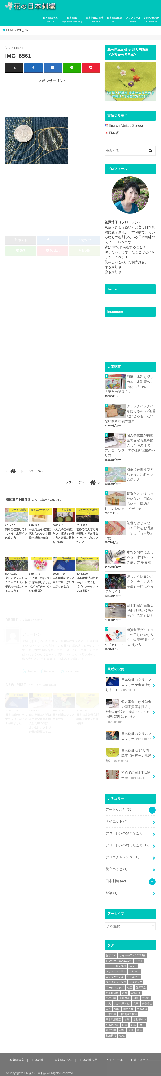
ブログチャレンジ (122, 853)
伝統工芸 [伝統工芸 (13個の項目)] (111, 994)
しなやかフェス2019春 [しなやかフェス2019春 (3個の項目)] (119, 956)
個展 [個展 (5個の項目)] (135, 994)
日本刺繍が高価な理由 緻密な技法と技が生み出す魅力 (140, 609)
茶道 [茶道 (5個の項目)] (130, 1026)
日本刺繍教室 (50, 19)
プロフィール (133, 19)
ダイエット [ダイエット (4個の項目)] (133, 972)
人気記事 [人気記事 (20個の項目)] (136, 988)
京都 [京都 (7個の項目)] (124, 988)
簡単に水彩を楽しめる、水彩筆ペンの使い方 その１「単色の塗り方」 (129, 384)
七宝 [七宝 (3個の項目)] (129, 983)
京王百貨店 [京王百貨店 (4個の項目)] (112, 988)
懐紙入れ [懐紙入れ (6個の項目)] (128, 1004)
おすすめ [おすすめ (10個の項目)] (111, 951)
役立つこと (116, 865)
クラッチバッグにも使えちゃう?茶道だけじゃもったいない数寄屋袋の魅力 (130, 413)
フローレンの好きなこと (127, 830)
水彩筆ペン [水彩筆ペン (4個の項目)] (139, 1015)
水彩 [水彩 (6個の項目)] (127, 1015)
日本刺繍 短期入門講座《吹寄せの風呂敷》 (128, 753)
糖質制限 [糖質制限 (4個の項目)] (111, 1026)
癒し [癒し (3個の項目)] (142, 1020)
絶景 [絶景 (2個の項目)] (122, 1026)
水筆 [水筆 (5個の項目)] (124, 1020)
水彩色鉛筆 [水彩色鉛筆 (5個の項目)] (112, 1020)
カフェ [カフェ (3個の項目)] (133, 961)
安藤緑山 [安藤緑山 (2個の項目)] (147, 999)
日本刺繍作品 (114, 19)
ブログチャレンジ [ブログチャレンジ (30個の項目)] (116, 977)
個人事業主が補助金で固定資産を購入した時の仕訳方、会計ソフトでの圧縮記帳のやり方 (130, 445)
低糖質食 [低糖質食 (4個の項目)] (124, 994)
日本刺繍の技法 (94, 19)
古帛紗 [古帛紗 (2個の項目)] (146, 994)
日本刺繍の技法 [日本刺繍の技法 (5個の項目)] (128, 1010)
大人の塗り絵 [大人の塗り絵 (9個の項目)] (122, 999)
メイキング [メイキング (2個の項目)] (136, 977)
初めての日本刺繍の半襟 (128, 772)
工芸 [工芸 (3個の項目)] (108, 1004)
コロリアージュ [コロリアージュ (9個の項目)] (114, 972)
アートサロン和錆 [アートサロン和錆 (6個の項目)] (116, 961)
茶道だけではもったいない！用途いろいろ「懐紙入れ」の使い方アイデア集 (129, 500)
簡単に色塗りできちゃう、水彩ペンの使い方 (140, 474)
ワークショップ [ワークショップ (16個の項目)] (114, 983)
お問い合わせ (151, 19)
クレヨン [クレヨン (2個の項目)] (135, 967)
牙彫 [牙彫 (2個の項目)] (133, 1020)
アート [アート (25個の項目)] (139, 956)
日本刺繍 (72, 19)
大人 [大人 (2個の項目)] (108, 999)
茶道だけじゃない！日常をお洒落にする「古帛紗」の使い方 (129, 529)
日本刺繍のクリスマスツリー (129, 733)
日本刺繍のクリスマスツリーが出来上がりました (128, 682)
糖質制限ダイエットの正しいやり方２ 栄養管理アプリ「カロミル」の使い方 (129, 635)
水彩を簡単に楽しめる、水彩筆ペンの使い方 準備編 (140, 556)
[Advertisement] (81, 99)
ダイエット (116, 818)
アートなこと (119, 806)
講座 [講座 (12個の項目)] (139, 1026)
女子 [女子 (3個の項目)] (135, 999)
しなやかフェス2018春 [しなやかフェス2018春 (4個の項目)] (132, 951)
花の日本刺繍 (37, 1069)
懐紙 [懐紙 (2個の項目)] (116, 1004)
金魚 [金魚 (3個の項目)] (122, 1031)
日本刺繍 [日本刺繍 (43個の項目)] (111, 1010)
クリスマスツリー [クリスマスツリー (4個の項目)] (116, 967)
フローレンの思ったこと (127, 841)
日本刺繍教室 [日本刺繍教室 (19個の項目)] (113, 1015)
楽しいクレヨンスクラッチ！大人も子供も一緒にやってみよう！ (129, 582)
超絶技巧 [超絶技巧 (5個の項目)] (111, 1031)
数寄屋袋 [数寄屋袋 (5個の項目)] (142, 1004)
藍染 (111, 888)
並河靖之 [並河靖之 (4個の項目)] (141, 983)
